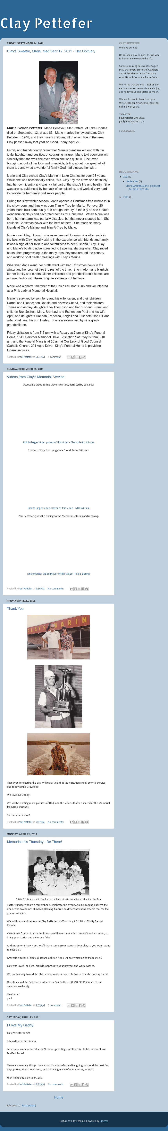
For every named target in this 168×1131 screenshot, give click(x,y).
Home (58, 1098)
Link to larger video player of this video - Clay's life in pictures (58, 442)
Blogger (104, 1121)
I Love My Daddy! (20, 1025)
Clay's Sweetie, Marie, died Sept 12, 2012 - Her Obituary (51, 51)
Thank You (15, 609)
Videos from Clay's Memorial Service (35, 377)
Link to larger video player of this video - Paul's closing (58, 573)
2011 (126, 197)
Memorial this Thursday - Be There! (34, 842)
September (132, 181)
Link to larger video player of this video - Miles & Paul (58, 508)
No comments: (56, 588)
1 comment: (55, 357)
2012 (126, 177)
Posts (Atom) (29, 1105)
